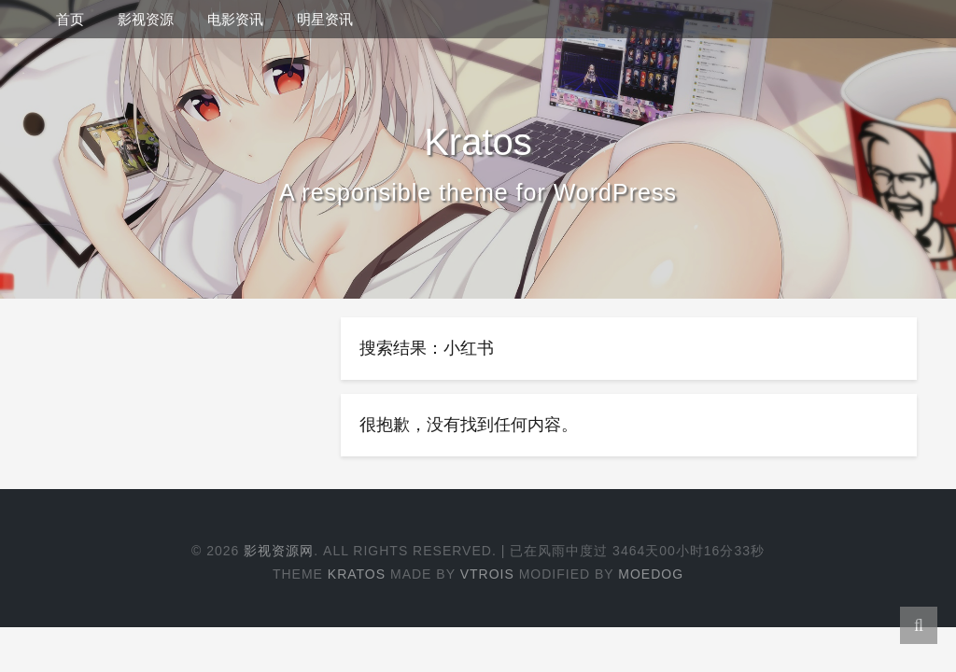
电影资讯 (235, 19)
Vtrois (487, 574)
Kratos (357, 574)
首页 (70, 19)
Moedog (650, 574)
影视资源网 (279, 550)
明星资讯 (325, 19)
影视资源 (146, 19)
